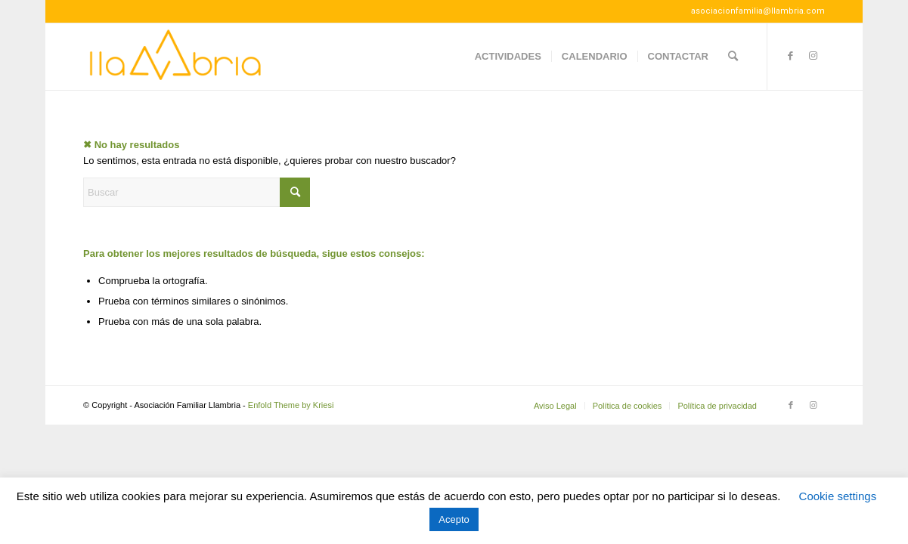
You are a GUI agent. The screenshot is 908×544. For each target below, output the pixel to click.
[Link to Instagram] (813, 56)
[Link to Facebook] (790, 56)
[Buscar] (733, 56)
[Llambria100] (176, 56)
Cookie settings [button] (838, 496)
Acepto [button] (454, 519)
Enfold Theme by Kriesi (291, 405)
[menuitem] (508, 56)
